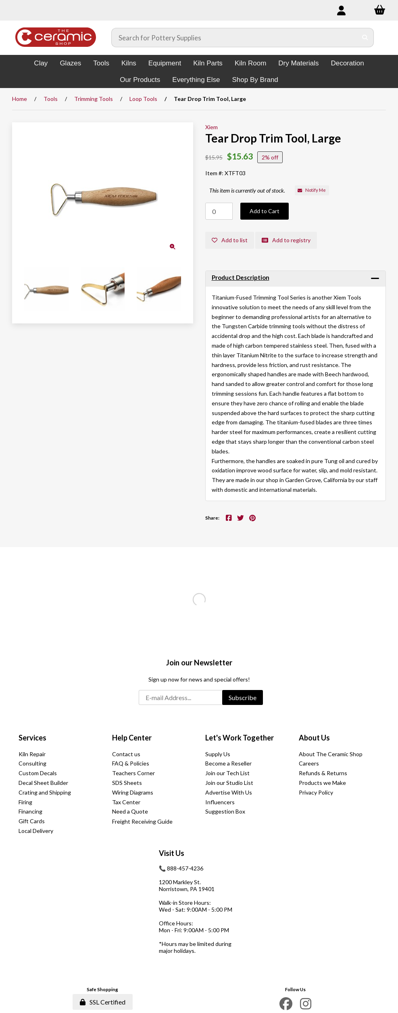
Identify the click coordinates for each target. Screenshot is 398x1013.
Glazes (70, 63)
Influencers (220, 802)
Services (32, 737)
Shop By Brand (255, 80)
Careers (309, 763)
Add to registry (286, 240)
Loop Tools (143, 98)
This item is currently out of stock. (247, 190)
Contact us (126, 754)
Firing (25, 802)
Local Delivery (36, 830)
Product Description (240, 277)
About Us (314, 737)
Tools (101, 63)
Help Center (132, 737)
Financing (30, 811)
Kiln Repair (32, 754)
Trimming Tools (93, 98)
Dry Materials (298, 63)
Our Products (140, 80)
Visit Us (171, 853)
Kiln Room (250, 63)
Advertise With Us (228, 792)
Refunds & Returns (323, 773)
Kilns (128, 63)
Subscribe (242, 697)
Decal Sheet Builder (43, 782)
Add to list (230, 240)
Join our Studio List (229, 782)
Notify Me (312, 190)
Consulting (32, 763)
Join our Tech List (227, 773)
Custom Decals (38, 773)
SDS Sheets (127, 782)
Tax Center (126, 802)
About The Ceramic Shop (331, 754)
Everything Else (196, 80)
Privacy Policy (316, 792)
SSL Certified (102, 1002)
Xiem (211, 127)
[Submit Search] (365, 37)
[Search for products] (234, 37)
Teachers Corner (133, 773)
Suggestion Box (225, 811)
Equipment (164, 63)
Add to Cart (264, 211)
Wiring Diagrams (132, 792)
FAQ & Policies (130, 763)
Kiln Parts (208, 63)
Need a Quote (130, 811)
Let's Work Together (239, 737)
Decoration (347, 63)
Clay (41, 63)
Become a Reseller (228, 763)
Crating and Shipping (45, 792)
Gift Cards (32, 821)
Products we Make (322, 782)
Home (19, 98)
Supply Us (217, 754)
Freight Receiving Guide (142, 821)
